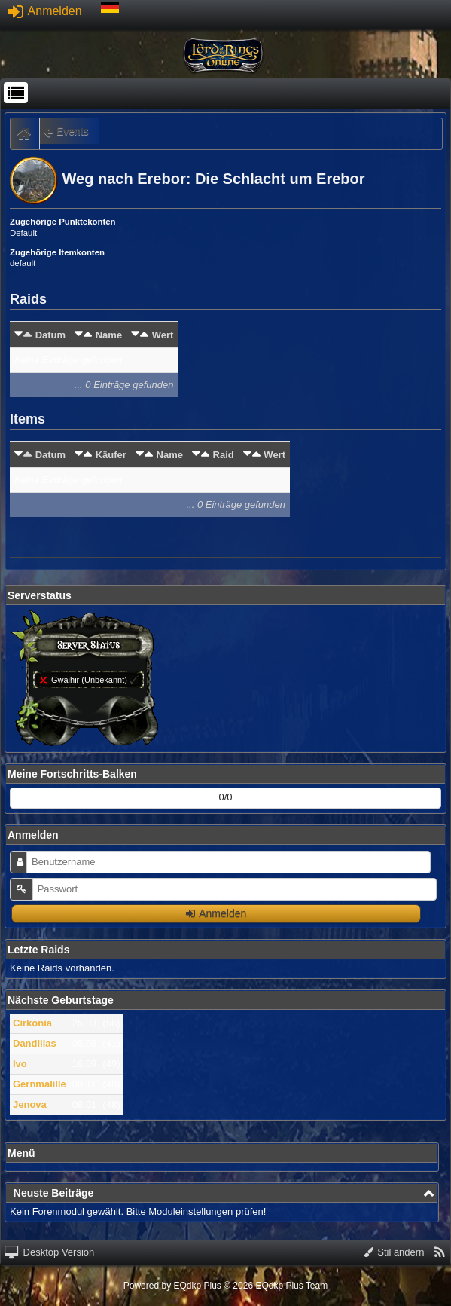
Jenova (30, 1104)
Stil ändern (394, 1252)
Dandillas (34, 1043)
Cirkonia (32, 1023)
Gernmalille (39, 1084)
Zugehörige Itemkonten (57, 252)
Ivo (20, 1063)
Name (109, 335)
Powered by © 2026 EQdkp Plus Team (225, 1285)
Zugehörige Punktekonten (63, 221)
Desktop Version (49, 1252)
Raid (223, 454)
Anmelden (45, 11)
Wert (163, 335)
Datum (50, 335)
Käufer (111, 454)
